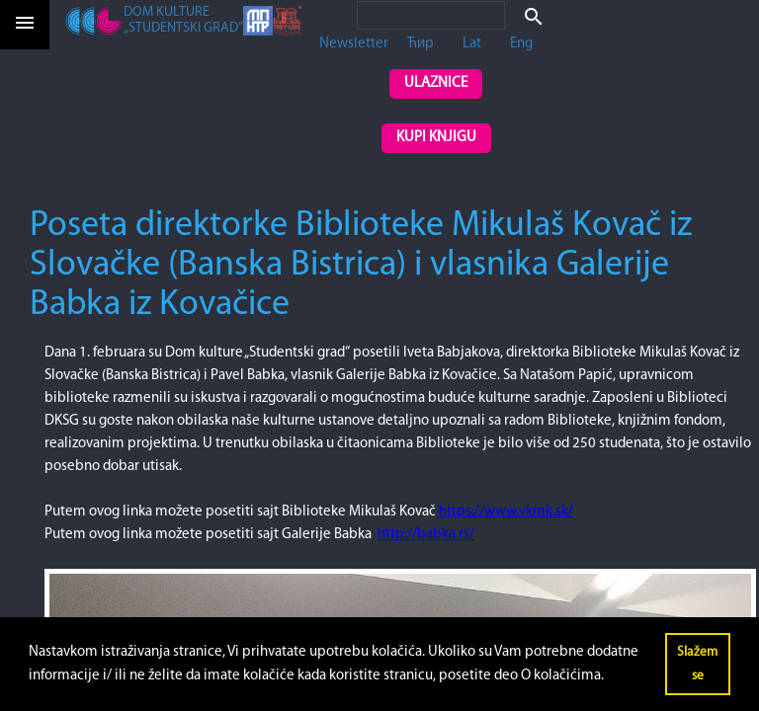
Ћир (420, 44)
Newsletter (353, 44)
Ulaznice (435, 83)
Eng (521, 44)
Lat (472, 44)
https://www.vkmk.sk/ (506, 512)
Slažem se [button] (697, 664)
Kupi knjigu (436, 137)
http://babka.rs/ (426, 534)
